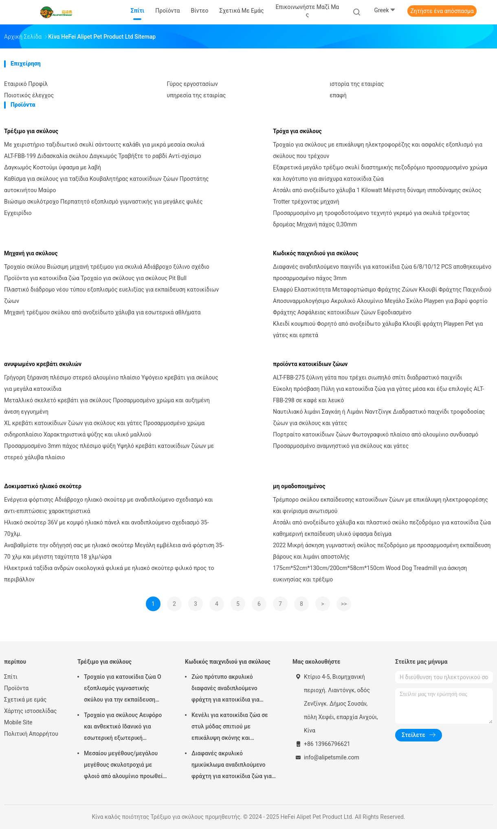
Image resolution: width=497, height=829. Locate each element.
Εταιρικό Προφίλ (26, 84)
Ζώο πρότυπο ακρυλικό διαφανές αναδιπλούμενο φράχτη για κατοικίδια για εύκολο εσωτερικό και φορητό (231, 689)
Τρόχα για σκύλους (297, 131)
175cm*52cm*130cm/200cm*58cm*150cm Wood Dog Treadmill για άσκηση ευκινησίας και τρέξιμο (370, 574)
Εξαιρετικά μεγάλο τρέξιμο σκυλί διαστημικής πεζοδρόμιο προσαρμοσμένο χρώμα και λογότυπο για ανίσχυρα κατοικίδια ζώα (380, 173)
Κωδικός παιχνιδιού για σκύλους (315, 253)
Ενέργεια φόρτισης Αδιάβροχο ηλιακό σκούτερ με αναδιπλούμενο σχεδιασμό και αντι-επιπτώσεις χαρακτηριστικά (108, 505)
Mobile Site (18, 722)
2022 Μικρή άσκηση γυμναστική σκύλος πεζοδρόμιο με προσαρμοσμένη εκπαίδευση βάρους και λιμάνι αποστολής (381, 551)
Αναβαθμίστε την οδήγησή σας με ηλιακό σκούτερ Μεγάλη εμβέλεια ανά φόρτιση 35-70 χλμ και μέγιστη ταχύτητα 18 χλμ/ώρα (114, 551)
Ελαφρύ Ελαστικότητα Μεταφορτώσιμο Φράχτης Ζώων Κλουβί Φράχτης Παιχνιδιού (382, 289)
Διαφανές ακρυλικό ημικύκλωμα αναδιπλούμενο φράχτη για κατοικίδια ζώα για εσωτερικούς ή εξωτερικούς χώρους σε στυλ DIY (231, 766)
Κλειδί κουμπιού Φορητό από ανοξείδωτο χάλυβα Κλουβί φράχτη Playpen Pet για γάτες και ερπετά (378, 329)
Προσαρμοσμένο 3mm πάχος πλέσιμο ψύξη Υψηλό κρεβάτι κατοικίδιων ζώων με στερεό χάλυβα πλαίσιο (109, 452)
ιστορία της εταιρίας (357, 84)
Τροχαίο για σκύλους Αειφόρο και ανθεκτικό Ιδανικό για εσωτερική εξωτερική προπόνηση (123, 727)
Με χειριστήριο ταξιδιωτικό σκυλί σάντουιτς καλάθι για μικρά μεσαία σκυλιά (104, 144)
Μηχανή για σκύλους (30, 253)
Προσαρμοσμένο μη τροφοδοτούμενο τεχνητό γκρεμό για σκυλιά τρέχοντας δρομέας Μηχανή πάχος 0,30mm (371, 219)
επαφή (338, 95)
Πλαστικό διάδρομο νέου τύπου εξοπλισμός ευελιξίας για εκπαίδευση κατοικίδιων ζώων (111, 295)
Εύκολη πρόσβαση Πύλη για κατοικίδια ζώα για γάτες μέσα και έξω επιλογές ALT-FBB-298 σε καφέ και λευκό (378, 395)
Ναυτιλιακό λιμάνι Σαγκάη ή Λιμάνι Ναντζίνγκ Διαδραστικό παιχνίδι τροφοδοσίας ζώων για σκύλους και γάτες (379, 417)
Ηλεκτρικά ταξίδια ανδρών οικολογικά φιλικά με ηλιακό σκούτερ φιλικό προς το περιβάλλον (109, 574)
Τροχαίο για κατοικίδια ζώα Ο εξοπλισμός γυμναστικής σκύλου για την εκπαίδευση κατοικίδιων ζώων (122, 689)
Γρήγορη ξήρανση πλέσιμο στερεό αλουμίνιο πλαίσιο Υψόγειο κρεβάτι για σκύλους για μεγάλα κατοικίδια (111, 383)
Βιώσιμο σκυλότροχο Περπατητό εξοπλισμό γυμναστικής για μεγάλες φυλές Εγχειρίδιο (103, 207)
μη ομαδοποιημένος (299, 486)
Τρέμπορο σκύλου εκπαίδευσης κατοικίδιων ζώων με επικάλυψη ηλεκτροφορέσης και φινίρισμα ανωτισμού (380, 505)
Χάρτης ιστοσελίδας (30, 711)
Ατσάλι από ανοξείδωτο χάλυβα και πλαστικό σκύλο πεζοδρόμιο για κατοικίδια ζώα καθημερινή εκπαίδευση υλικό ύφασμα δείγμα (382, 528)
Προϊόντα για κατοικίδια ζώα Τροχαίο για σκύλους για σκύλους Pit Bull (95, 278)
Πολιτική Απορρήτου (31, 733)
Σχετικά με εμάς (25, 699)
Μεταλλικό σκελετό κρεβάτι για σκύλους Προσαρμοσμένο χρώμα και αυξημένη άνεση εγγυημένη (107, 406)
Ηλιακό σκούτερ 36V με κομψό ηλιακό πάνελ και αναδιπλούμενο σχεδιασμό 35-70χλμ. (106, 528)
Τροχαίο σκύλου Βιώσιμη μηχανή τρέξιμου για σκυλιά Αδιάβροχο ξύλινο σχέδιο (106, 266)
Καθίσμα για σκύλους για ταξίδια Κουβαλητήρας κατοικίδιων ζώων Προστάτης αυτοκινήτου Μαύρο (106, 184)
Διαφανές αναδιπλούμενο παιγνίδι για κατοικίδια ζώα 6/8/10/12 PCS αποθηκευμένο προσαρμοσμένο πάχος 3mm (382, 272)
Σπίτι (11, 676)
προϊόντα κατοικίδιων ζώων (310, 364)
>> (344, 604)
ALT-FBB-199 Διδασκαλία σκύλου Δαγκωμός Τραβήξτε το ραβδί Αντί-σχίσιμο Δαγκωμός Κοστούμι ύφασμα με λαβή (102, 162)
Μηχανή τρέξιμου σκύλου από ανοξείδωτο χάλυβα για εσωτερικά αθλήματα (102, 312)
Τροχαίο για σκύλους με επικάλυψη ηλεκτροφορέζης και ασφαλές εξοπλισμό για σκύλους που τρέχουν (377, 150)
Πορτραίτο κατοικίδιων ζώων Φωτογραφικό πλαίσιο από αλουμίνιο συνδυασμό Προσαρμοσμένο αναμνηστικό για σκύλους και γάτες (375, 440)
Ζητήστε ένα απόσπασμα (442, 11)
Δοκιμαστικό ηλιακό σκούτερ (42, 486)
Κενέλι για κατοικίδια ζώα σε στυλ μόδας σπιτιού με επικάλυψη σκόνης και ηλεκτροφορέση (229, 727)
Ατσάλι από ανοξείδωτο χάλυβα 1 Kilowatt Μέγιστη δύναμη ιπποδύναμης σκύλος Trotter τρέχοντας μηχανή (377, 196)
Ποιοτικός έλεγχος (29, 95)
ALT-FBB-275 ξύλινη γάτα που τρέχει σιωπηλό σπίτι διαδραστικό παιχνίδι (367, 377)
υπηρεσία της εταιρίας (196, 95)
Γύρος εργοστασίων (192, 84)
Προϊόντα (16, 688)
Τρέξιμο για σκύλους (31, 131)
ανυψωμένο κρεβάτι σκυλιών (42, 364)
